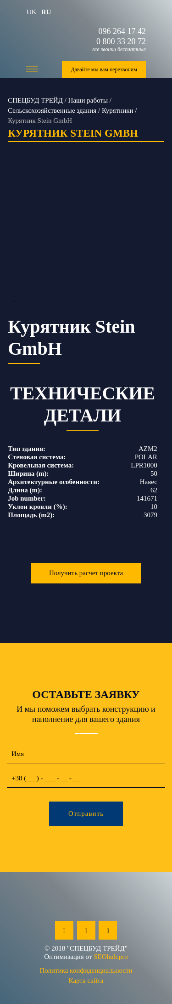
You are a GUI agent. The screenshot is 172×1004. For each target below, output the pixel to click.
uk (32, 12)
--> (86, 240)
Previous (14, 240)
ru (46, 12)
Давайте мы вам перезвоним (104, 69)
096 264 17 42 (122, 31)
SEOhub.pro (111, 956)
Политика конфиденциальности (85, 970)
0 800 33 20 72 (121, 41)
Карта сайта (86, 980)
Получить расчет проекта (86, 573)
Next (158, 240)
